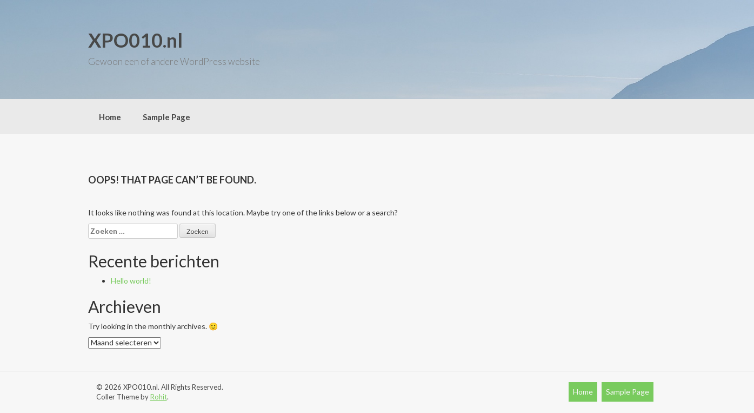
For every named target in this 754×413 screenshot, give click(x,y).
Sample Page (166, 117)
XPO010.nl (135, 40)
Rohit (158, 396)
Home (110, 117)
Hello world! (131, 280)
